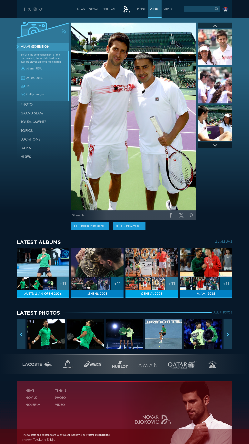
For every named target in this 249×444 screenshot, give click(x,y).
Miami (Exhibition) (36, 46)
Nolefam (109, 9)
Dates (26, 148)
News (81, 9)
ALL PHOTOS (223, 312)
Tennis (141, 9)
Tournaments (33, 122)
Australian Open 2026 (43, 294)
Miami (30, 68)
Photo (155, 9)
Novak (94, 9)
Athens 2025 (97, 294)
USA (39, 68)
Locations (30, 140)
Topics (27, 131)
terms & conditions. (98, 435)
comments (90, 226)
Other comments (129, 226)
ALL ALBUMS (223, 242)
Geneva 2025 (152, 294)
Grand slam (32, 113)
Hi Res (26, 157)
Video (168, 9)
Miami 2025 (206, 294)
